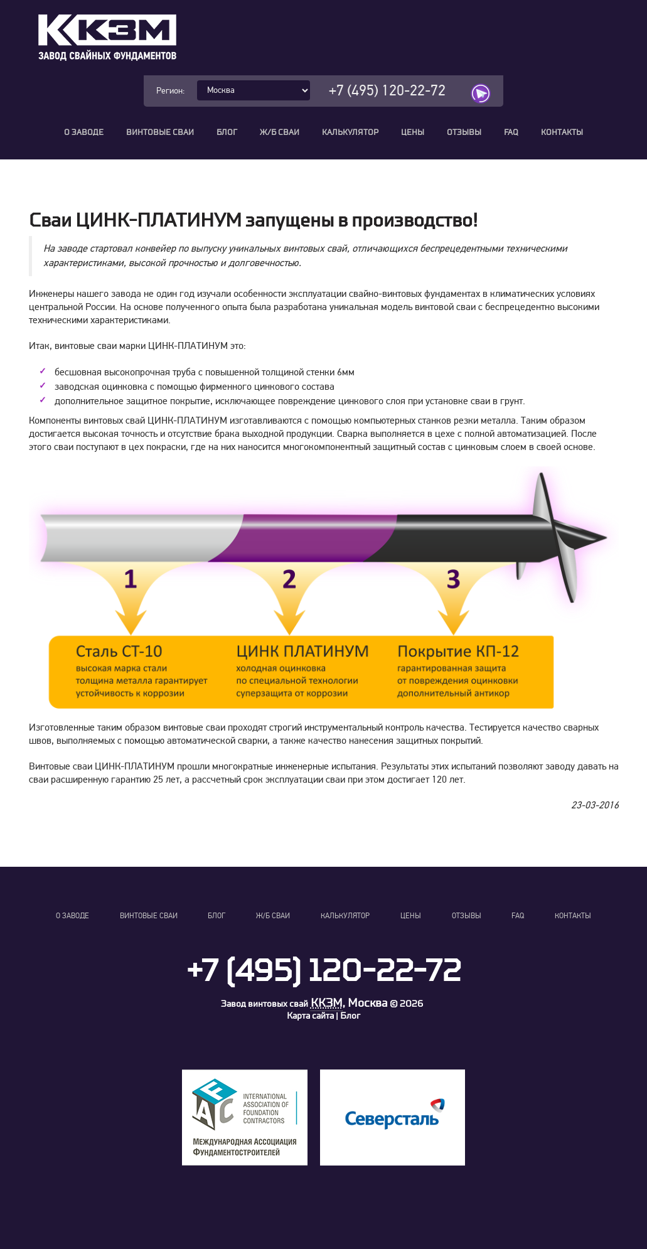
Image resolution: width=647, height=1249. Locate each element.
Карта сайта (310, 1015)
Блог (227, 132)
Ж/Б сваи (279, 132)
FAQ (511, 132)
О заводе (84, 132)
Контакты (562, 132)
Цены (412, 132)
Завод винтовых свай (264, 1004)
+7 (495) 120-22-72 (387, 91)
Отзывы (464, 132)
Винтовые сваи (160, 132)
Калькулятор (350, 132)
